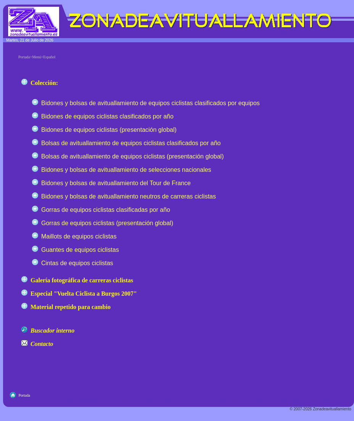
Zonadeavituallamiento (332, 409)
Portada (24, 395)
